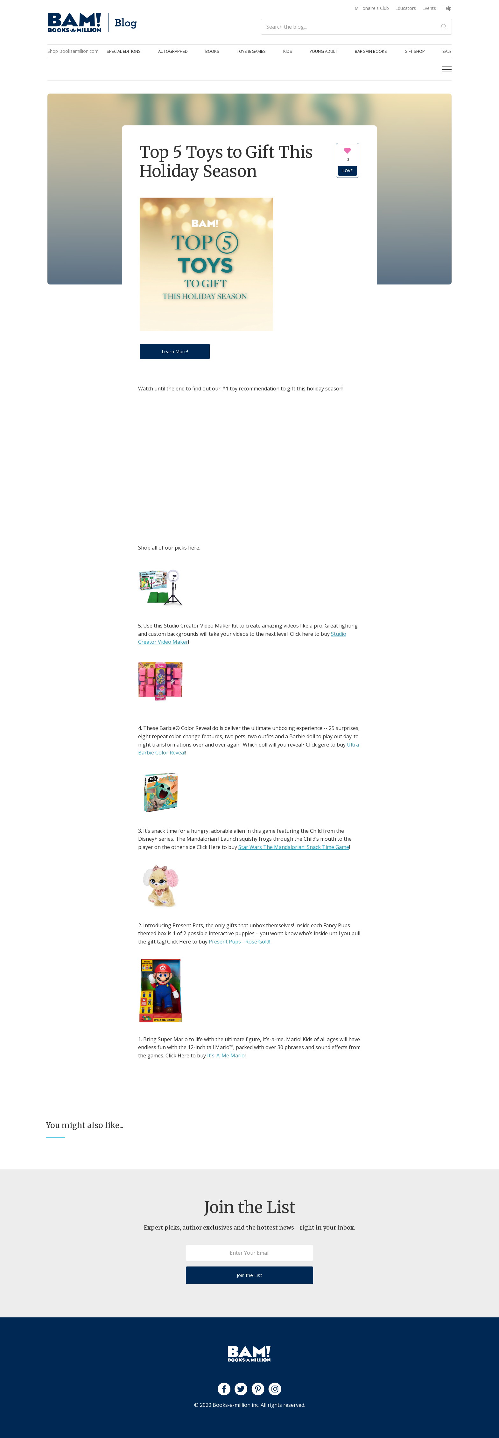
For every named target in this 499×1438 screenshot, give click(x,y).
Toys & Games (251, 51)
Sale (447, 51)
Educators (405, 8)
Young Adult (323, 51)
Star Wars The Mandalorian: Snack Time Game (293, 847)
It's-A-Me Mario (226, 1055)
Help (447, 8)
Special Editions (124, 51)
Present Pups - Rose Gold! (238, 941)
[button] (446, 69)
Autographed (173, 51)
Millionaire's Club (372, 8)
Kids (287, 51)
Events (429, 8)
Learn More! (175, 351)
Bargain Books (371, 51)
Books (212, 51)
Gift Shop (414, 51)
